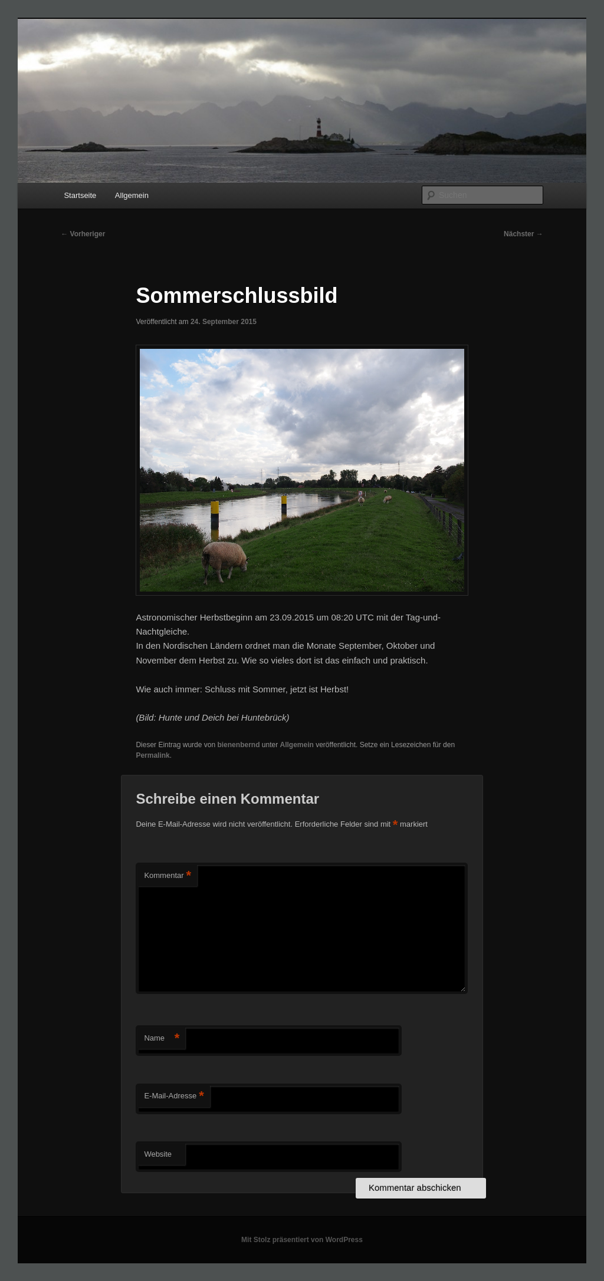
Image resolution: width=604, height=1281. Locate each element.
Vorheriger (83, 234)
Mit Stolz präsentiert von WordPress (302, 1240)
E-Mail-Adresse (173, 1096)
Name (161, 1038)
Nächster (523, 234)
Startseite (80, 195)
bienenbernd (238, 745)
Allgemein (132, 195)
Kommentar (167, 875)
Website (158, 1154)
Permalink (152, 755)
